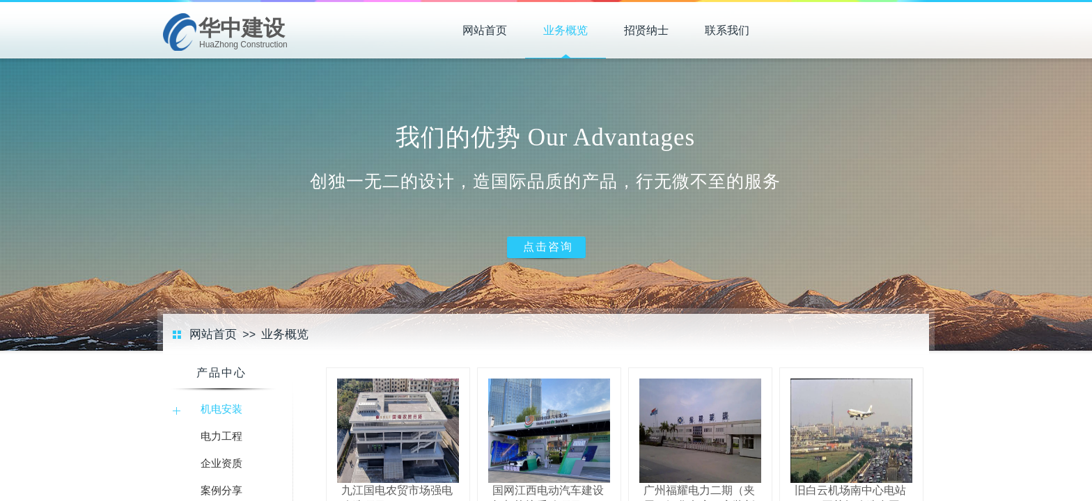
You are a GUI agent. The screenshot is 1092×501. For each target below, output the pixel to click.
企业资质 (221, 463)
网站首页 (484, 30)
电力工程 (221, 436)
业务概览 (565, 30)
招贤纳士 (646, 30)
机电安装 (221, 409)
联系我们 (727, 30)
